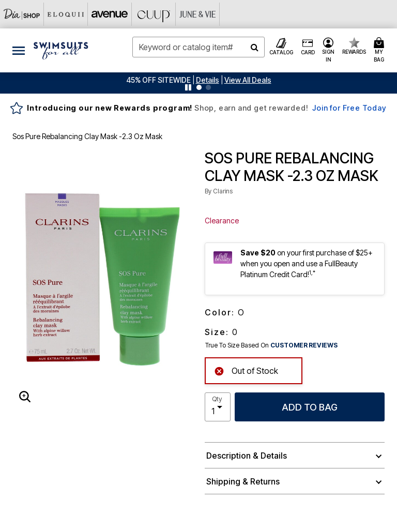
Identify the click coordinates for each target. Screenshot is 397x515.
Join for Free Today (349, 107)
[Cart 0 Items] (380, 50)
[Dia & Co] (22, 14)
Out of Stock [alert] (246, 370)
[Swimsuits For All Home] (61, 50)
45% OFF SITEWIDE (158, 79)
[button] (207, 79)
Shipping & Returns (243, 481)
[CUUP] (154, 14)
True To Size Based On (271, 345)
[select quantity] (218, 406)
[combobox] (198, 47)
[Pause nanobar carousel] (188, 87)
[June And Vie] (198, 14)
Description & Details (246, 455)
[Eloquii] (66, 14)
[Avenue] (110, 14)
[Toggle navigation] (18, 50)
